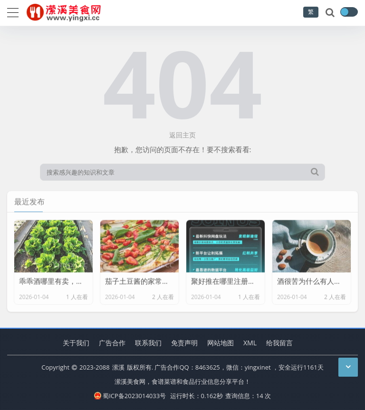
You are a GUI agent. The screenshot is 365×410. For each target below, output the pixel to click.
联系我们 (148, 342)
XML (250, 342)
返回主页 (182, 134)
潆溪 (118, 367)
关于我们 (76, 342)
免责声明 (184, 342)
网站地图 (220, 342)
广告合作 (112, 342)
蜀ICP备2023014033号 (130, 395)
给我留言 (279, 342)
